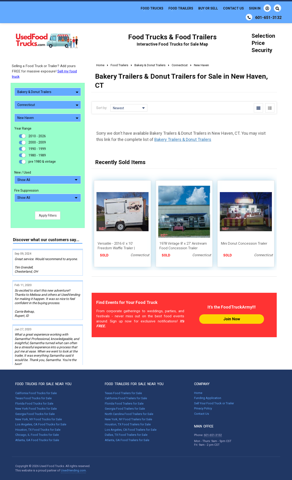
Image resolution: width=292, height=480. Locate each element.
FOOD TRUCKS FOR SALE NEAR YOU (43, 384)
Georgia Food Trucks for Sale (35, 414)
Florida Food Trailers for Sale (124, 403)
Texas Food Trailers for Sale (123, 393)
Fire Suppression (26, 190)
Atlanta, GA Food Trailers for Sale (127, 440)
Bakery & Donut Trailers (47, 92)
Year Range (22, 128)
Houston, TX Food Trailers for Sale (128, 424)
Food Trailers (180, 8)
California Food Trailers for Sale (126, 398)
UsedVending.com (73, 470)
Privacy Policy (203, 408)
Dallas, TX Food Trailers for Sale (126, 434)
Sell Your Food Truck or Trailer (214, 403)
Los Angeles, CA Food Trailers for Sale (130, 429)
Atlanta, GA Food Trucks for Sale (37, 440)
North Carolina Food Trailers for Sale (129, 414)
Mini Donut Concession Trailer (244, 243)
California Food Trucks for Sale (36, 393)
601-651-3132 (213, 435)
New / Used (22, 172)
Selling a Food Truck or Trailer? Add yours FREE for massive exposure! (44, 71)
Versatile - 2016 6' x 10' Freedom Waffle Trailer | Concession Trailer (116, 248)
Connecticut (47, 105)
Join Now (231, 319)
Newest (129, 108)
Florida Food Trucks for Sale (34, 403)
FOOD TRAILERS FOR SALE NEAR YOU (134, 384)
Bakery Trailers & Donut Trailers (182, 139)
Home (198, 393)
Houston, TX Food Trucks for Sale (37, 429)
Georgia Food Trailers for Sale (125, 408)
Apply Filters (48, 215)
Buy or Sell (208, 8)
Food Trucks (152, 8)
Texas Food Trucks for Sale (33, 398)
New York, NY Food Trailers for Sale (128, 419)
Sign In (260, 8)
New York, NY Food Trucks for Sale (38, 419)
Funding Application (207, 398)
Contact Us (233, 8)
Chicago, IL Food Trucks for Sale (37, 434)
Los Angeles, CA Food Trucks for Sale (40, 424)
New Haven (47, 118)
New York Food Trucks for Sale (36, 408)
